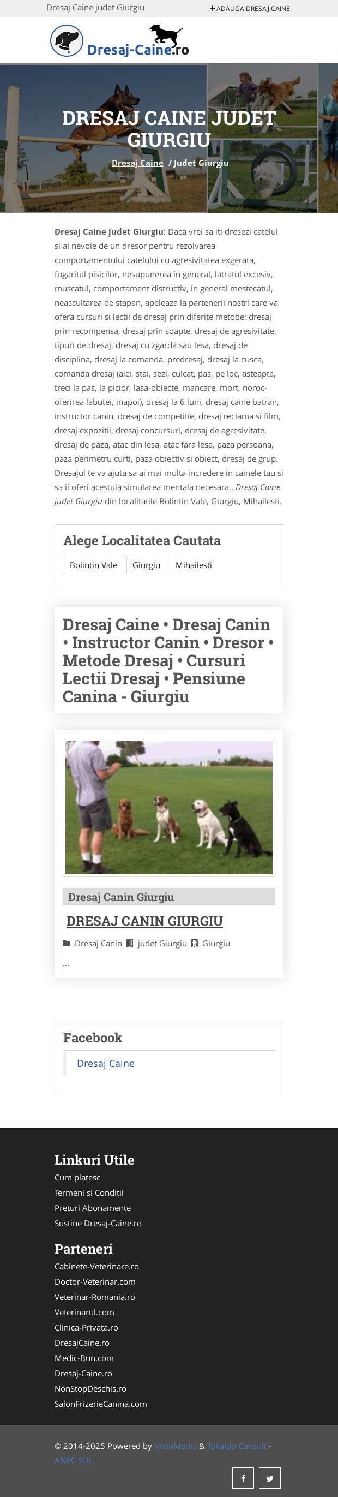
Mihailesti (194, 564)
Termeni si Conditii (89, 1192)
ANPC (65, 1459)
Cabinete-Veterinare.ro (97, 1266)
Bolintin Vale (93, 564)
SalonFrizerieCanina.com (101, 1404)
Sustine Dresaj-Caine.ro (98, 1223)
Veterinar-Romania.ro (95, 1297)
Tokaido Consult (237, 1445)
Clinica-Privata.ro (86, 1327)
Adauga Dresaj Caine (250, 8)
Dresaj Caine (138, 162)
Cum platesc (77, 1177)
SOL (85, 1459)
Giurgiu (146, 564)
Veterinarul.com (84, 1312)
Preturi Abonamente (93, 1208)
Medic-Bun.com (84, 1358)
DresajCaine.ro (82, 1342)
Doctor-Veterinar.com (95, 1281)
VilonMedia (175, 1445)
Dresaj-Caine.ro (83, 1373)
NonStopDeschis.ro (90, 1388)
